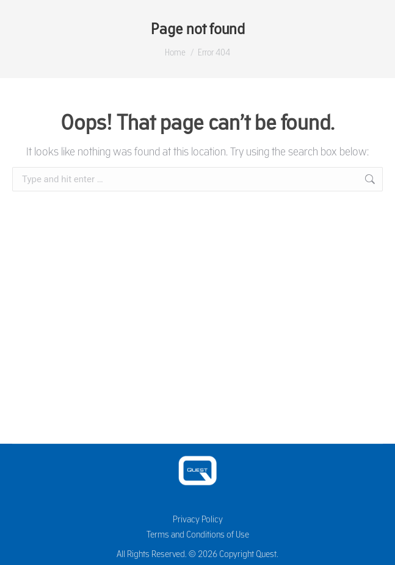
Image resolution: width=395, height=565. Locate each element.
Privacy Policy (198, 519)
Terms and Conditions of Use (198, 534)
